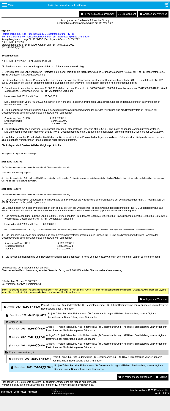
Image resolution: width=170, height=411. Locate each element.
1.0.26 (166, 393)
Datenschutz (20, 391)
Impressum (6, 391)
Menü (11, 5)
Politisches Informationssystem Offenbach (68, 5)
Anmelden (32, 391)
